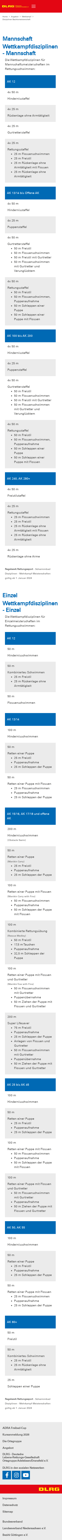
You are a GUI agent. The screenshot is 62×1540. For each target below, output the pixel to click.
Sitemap (7, 1511)
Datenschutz (10, 1505)
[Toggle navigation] (33, 6)
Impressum (9, 1498)
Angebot (15, 16)
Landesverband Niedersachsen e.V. (24, 1528)
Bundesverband (12, 1521)
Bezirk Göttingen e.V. (15, 1535)
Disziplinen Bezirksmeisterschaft (16, 19)
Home (5, 16)
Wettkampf (26, 16)
